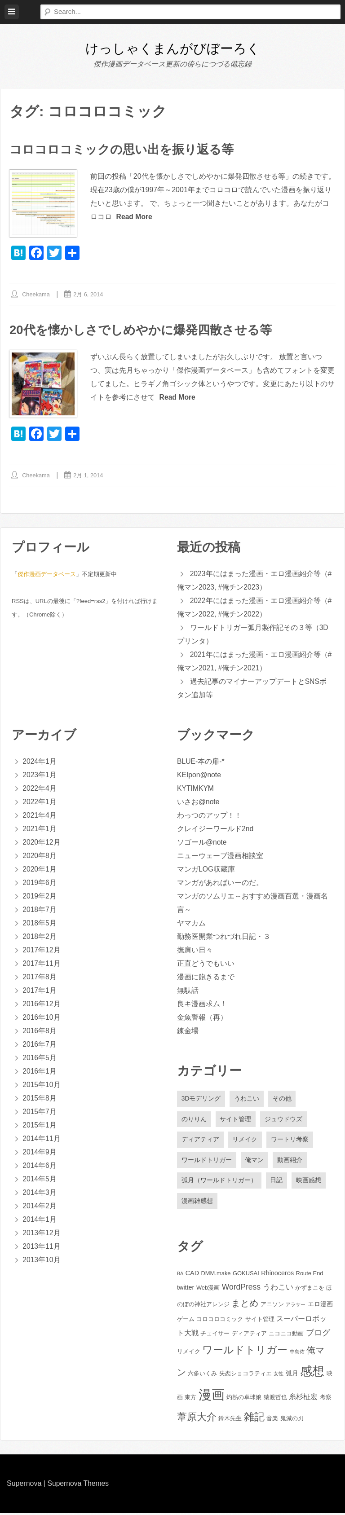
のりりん (194, 1119)
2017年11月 (41, 964)
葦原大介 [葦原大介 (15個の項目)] (197, 1419)
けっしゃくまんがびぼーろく (172, 48)
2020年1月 (39, 869)
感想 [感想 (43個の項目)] (312, 1373)
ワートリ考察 (290, 1141)
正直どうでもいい (205, 964)
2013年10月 (41, 1260)
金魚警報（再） (202, 1018)
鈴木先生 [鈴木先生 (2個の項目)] (230, 1420)
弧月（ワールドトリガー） (219, 1182)
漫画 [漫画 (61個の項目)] (212, 1396)
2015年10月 (41, 1085)
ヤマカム (191, 923)
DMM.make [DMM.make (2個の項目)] (216, 1276)
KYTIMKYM (196, 789)
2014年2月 (39, 1206)
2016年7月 (39, 1044)
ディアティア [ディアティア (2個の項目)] (249, 1335)
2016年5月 (39, 1058)
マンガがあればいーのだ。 (220, 883)
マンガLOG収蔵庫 (206, 869)
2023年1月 (39, 775)
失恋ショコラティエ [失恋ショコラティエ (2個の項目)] (245, 1375)
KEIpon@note (199, 775)
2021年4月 (39, 815)
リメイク (245, 1141)
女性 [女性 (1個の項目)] (278, 1375)
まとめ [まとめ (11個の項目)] (244, 1305)
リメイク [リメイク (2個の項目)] (188, 1353)
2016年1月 (39, 1071)
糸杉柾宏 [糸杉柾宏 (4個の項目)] (303, 1399)
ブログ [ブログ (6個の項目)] (318, 1334)
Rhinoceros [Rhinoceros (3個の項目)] (277, 1275)
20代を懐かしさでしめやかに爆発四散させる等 (145, 330)
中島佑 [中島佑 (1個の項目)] (297, 1353)
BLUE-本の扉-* (201, 762)
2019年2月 (39, 896)
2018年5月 (39, 923)
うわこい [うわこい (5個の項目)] (278, 1290)
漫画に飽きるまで (205, 977)
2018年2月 (39, 937)
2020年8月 (39, 856)
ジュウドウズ (284, 1119)
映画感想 (309, 1182)
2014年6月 (39, 1166)
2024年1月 (39, 762)
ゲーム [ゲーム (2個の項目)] (186, 1321)
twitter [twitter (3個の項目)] (185, 1290)
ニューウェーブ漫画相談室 (220, 856)
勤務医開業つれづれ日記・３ (223, 937)
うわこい (247, 1099)
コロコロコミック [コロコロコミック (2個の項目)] (219, 1321)
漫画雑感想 (197, 1203)
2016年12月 (41, 1004)
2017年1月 (39, 991)
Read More (134, 216)
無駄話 (188, 991)
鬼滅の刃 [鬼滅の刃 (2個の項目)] (292, 1420)
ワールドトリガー (206, 1161)
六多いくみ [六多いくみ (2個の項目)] (202, 1375)
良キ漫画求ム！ (202, 1004)
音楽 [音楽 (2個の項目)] (272, 1420)
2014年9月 (39, 1152)
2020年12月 (41, 842)
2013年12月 (41, 1233)
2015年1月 (39, 1125)
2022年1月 (39, 802)
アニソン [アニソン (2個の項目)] (272, 1306)
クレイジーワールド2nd (215, 829)
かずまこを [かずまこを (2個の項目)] (309, 1290)
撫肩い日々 (195, 950)
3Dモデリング (201, 1099)
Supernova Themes (78, 1485)
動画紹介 (290, 1161)
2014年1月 (39, 1220)
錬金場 (188, 1031)
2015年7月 (39, 1112)
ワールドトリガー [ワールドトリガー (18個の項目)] (245, 1352)
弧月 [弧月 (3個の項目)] (292, 1375)
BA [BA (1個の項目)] (180, 1276)
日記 (276, 1182)
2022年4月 (39, 789)
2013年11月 (41, 1247)
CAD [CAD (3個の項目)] (192, 1275)
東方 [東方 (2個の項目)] (190, 1399)
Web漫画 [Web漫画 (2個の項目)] (208, 1290)
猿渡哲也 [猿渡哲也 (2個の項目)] (275, 1399)
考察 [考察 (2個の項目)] (326, 1399)
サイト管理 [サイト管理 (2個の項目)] (259, 1321)
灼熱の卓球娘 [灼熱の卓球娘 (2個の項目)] (243, 1399)
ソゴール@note (202, 842)
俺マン (254, 1161)
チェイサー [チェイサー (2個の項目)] (215, 1335)
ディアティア (200, 1141)
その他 (282, 1099)
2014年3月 (39, 1193)
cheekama (36, 294)
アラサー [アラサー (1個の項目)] (295, 1306)
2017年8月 (39, 977)
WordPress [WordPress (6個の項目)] (241, 1289)
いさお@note (198, 802)
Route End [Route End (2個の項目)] (309, 1276)
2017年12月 (41, 950)
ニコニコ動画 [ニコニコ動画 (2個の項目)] (286, 1335)
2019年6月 (39, 883)
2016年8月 (39, 1031)
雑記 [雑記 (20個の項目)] (254, 1419)
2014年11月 (41, 1139)
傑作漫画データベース (47, 574)
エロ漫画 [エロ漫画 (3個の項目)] (320, 1306)
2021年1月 (39, 829)
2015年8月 (39, 1098)
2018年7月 (39, 910)
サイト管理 (236, 1119)
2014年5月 (39, 1179)
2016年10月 (41, 1018)
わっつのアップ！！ (209, 815)
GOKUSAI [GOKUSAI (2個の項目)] (246, 1276)
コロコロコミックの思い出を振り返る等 (125, 149)
